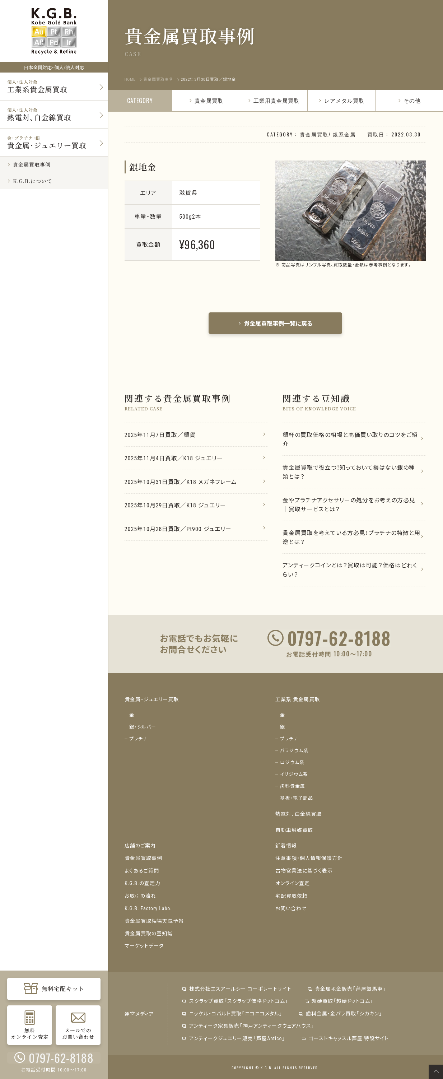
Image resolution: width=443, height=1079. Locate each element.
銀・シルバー (142, 729)
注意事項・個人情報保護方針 (309, 860)
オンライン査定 (292, 884)
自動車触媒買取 (294, 832)
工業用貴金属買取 (273, 100)
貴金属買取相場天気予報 (154, 921)
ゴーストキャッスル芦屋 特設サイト (344, 1037)
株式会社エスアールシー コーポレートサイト (237, 988)
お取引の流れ (140, 896)
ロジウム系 (292, 765)
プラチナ (138, 741)
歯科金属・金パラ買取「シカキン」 (340, 1012)
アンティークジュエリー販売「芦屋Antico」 (233, 1037)
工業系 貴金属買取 (297, 702)
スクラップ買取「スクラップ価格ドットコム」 (235, 1000)
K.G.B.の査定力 (142, 884)
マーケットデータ (144, 945)
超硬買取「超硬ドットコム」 (338, 1000)
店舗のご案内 (140, 847)
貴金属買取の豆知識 (149, 933)
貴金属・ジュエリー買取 (152, 702)
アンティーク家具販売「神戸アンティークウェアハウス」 (248, 1024)
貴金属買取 (206, 100)
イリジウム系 (294, 776)
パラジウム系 (294, 753)
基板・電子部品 (296, 800)
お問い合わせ (291, 908)
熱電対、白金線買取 (298, 816)
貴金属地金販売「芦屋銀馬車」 (347, 988)
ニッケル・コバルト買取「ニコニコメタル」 (232, 1012)
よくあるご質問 (142, 872)
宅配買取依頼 (291, 896)
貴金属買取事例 (143, 860)
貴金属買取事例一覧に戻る (275, 323)
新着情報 (286, 847)
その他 (409, 100)
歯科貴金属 (292, 788)
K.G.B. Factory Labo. (148, 908)
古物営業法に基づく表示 (304, 872)
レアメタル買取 (341, 100)
